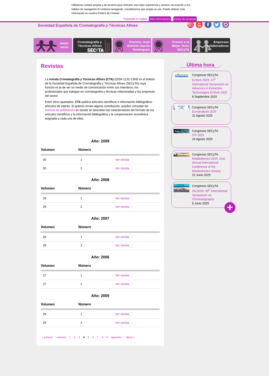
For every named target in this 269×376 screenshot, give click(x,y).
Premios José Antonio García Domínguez (138, 45)
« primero (47, 337)
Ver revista (122, 159)
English (210, 18)
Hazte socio (64, 45)
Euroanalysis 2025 (204, 111)
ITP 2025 (198, 135)
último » (130, 337)
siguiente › (117, 337)
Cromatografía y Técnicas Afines (90, 43)
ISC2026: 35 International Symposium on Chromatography (209, 195)
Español (223, 18)
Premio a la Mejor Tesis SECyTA (180, 45)
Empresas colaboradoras (218, 43)
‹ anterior (61, 337)
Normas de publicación (60, 110)
